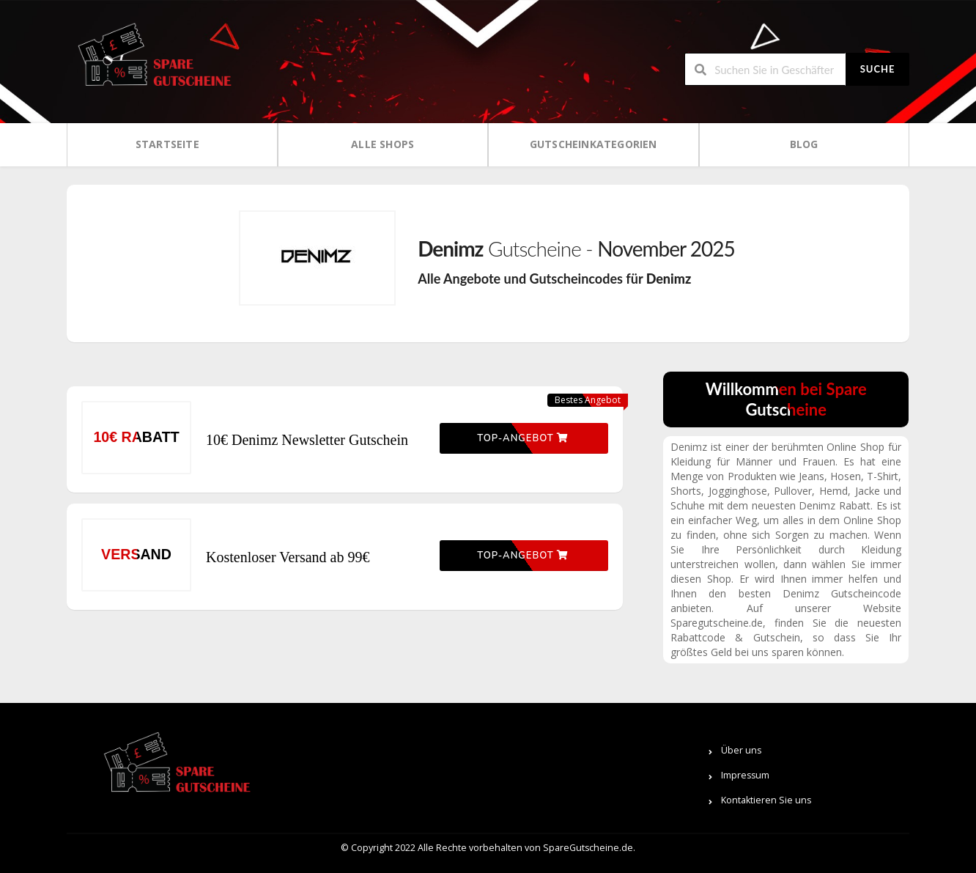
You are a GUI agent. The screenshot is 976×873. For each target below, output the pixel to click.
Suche (877, 69)
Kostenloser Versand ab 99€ (287, 557)
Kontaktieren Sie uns (766, 800)
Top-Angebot (522, 438)
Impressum (745, 775)
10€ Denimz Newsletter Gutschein (307, 440)
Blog (804, 144)
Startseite (167, 144)
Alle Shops (382, 144)
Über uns (741, 750)
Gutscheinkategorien (593, 144)
